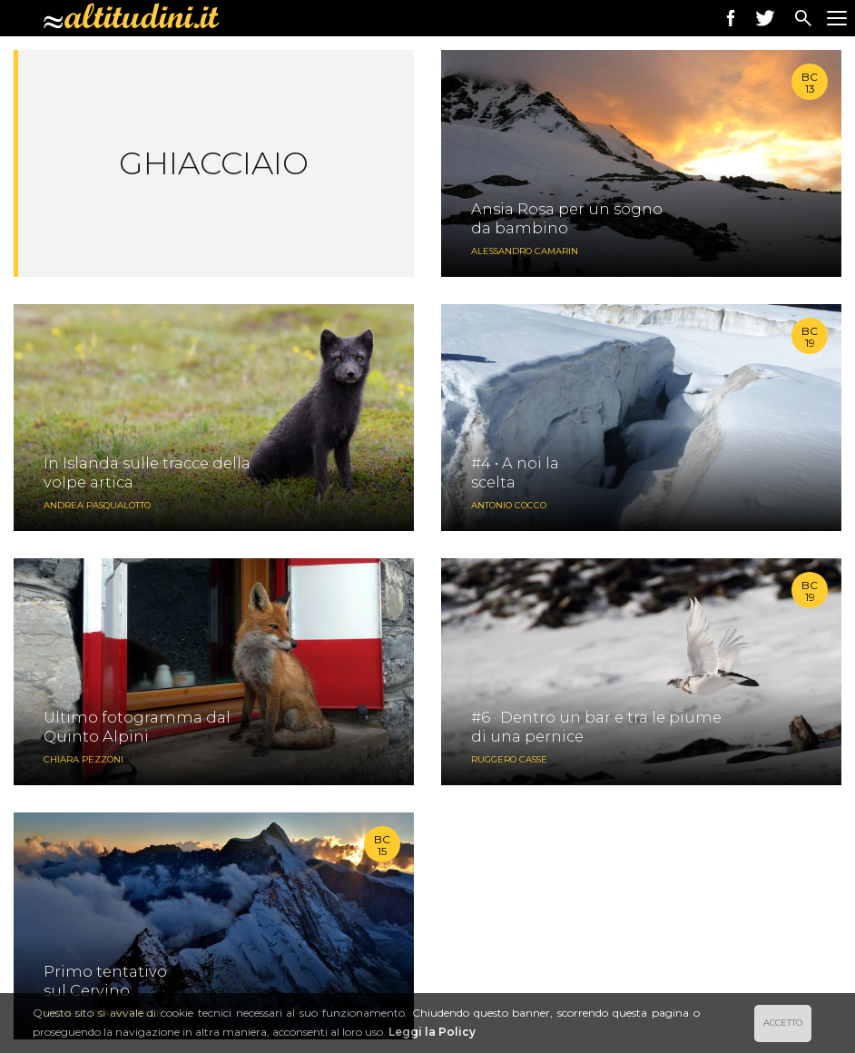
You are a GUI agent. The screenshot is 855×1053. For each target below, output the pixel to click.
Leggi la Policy (432, 1031)
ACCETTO (782, 1023)
